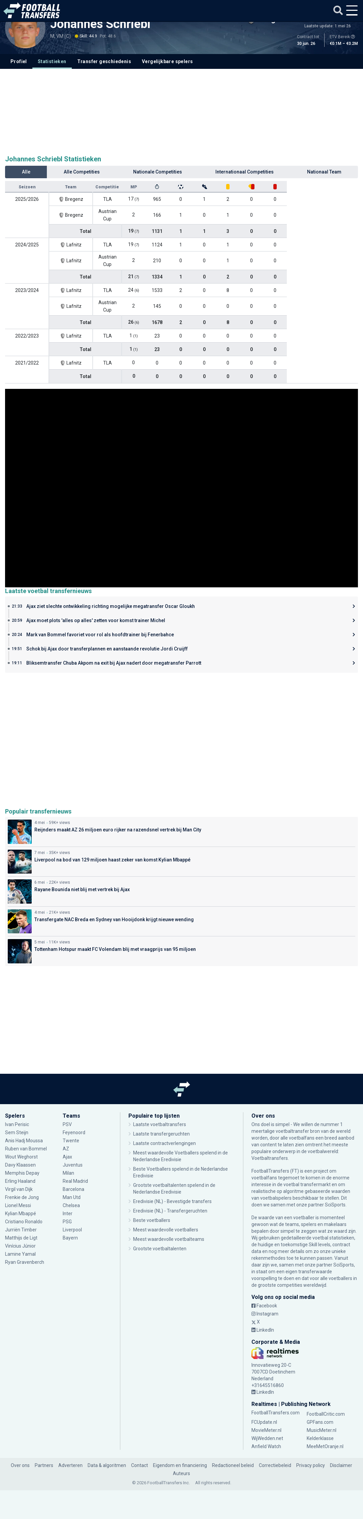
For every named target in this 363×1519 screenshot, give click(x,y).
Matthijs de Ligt (21, 1238)
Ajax (67, 1157)
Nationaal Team (324, 172)
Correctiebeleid (275, 1465)
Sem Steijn (17, 1132)
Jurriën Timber (21, 1229)
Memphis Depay (22, 1173)
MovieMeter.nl (266, 1430)
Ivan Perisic (17, 1124)
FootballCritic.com (326, 1414)
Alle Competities (82, 172)
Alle (26, 172)
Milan (68, 1173)
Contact (139, 1465)
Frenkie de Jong (22, 1197)
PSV (67, 1124)
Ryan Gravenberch (24, 1262)
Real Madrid (75, 1181)
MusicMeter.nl (321, 1430)
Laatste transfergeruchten (161, 1134)
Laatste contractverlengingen (164, 1143)
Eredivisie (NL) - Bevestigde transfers (172, 1201)
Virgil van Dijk (19, 1189)
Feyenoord (74, 1132)
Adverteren (70, 1465)
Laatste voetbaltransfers (159, 1124)
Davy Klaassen (20, 1165)
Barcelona (73, 1189)
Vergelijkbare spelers (167, 61)
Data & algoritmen (107, 1465)
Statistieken (52, 61)
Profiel (18, 61)
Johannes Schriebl (100, 24)
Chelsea (71, 1205)
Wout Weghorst (22, 1157)
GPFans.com (320, 1422)
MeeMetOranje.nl (325, 1446)
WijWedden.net (267, 1438)
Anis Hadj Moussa (24, 1140)
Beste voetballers (151, 1220)
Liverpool (72, 1229)
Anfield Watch (266, 1446)
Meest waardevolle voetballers (165, 1229)
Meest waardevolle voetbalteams (168, 1239)
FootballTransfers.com (275, 1412)
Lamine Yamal (20, 1254)
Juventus (73, 1165)
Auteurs (181, 1473)
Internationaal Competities (244, 172)
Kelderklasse (320, 1438)
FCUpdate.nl (264, 1422)
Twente (71, 1140)
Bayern (70, 1238)
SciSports (335, 1204)
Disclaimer (341, 1465)
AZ (66, 1148)
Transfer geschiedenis (104, 61)
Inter (67, 1213)
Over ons (20, 1465)
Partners (44, 1465)
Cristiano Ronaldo (23, 1221)
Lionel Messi (18, 1205)
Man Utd (72, 1197)
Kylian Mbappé (20, 1213)
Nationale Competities (157, 172)
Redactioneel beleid (233, 1465)
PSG (67, 1221)
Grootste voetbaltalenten (159, 1248)
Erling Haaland (20, 1181)
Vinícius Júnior (20, 1246)
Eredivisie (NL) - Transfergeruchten (170, 1211)
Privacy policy (310, 1465)
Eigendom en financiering (180, 1465)
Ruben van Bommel (26, 1148)
